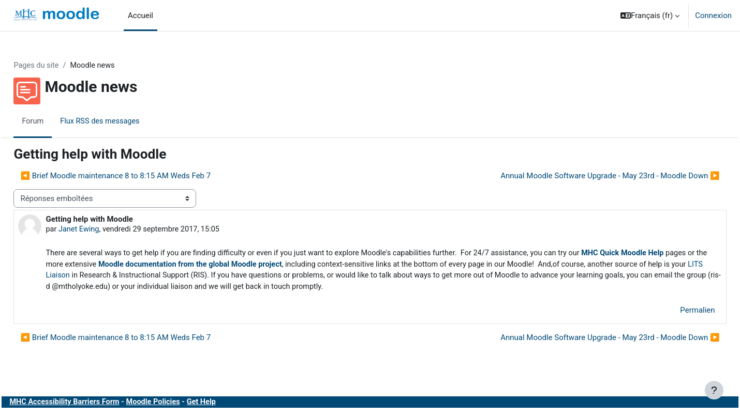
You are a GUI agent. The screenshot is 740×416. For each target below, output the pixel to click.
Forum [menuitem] (56, 121)
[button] (650, 15)
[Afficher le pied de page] (714, 390)
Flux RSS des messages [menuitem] (125, 121)
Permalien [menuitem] (674, 312)
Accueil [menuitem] (140, 15)
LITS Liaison (194, 277)
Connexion (713, 15)
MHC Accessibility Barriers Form (89, 404)
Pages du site (60, 65)
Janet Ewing (103, 230)
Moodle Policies (181, 404)
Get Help (231, 404)
